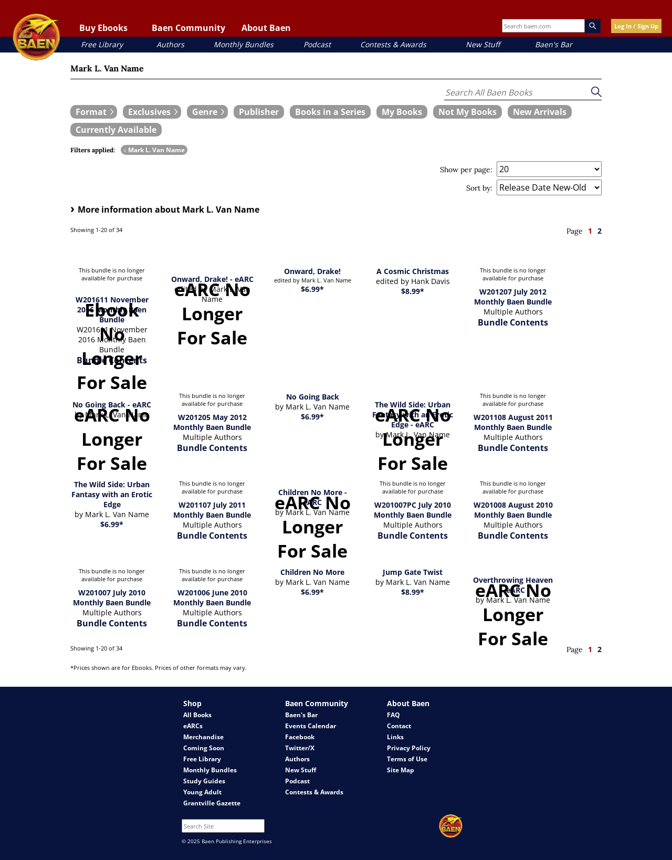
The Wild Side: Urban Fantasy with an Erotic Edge (111, 494)
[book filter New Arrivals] (540, 112)
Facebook (299, 736)
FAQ (393, 714)
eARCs (193, 725)
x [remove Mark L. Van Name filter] (125, 149)
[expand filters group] (93, 112)
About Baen (266, 28)
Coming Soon (203, 747)
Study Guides (204, 781)
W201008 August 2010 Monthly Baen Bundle (513, 510)
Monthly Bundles (244, 44)
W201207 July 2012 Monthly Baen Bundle (513, 297)
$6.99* (312, 289)
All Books (197, 714)
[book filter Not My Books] (467, 112)
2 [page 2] (599, 231)
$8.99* (412, 291)
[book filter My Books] (401, 112)
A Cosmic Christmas (412, 271)
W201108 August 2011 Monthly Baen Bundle (513, 422)
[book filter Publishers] (259, 112)
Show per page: (466, 169)
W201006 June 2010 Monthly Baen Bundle (212, 597)
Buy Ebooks (103, 28)
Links (395, 736)
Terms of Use (407, 758)
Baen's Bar (553, 44)
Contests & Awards (393, 44)
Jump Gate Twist (413, 572)
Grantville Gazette (211, 803)
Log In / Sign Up (636, 26)
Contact (399, 725)
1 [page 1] (590, 231)
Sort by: (479, 188)
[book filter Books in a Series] (330, 112)
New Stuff (483, 44)
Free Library (102, 44)
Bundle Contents (513, 322)
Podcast (317, 44)
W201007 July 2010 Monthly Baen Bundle (112, 597)
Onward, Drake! (312, 271)
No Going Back (312, 397)
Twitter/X (299, 747)
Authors (170, 44)
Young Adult (202, 792)
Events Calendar (310, 725)
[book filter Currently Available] (116, 130)
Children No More (312, 572)
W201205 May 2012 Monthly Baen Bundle (212, 422)
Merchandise (203, 736)
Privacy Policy (408, 747)
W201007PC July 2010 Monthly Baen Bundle (413, 510)
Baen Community (188, 28)
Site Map (400, 769)
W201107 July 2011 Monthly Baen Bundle (212, 510)
